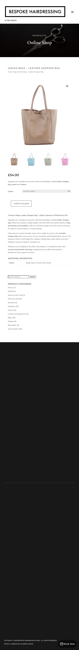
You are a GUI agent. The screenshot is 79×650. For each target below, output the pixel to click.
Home (10, 72)
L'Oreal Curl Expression (17, 314)
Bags (15, 72)
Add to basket (21, 203)
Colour (10, 191)
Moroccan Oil (13, 299)
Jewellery (11, 306)
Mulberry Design (26, 644)
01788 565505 (11, 20)
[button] (67, 86)
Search (32, 277)
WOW (10, 291)
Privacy (7, 644)
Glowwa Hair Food (15, 295)
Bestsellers (12, 325)
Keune (10, 310)
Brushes (11, 302)
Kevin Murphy (13, 329)
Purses (10, 287)
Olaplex (11, 321)
